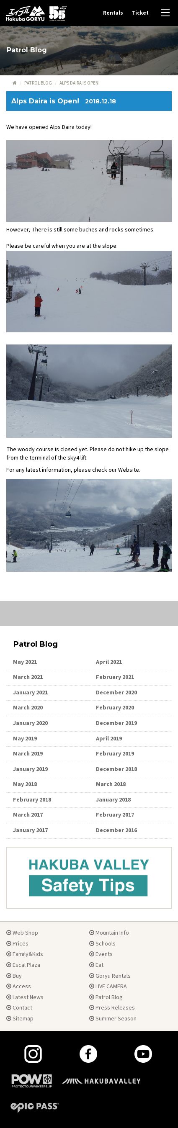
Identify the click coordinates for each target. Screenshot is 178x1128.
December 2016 (116, 830)
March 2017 (28, 815)
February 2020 (115, 708)
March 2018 (111, 784)
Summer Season (113, 1019)
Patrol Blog (38, 83)
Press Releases (112, 1008)
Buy (14, 976)
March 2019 (28, 754)
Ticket (140, 13)
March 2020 (28, 708)
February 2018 (32, 800)
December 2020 (116, 693)
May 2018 (25, 784)
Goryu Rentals (110, 976)
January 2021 (30, 693)
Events (101, 954)
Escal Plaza (23, 965)
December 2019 (116, 723)
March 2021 (28, 677)
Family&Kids (24, 954)
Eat (96, 965)
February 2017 (115, 815)
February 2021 (115, 677)
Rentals (113, 13)
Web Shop (22, 933)
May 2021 (25, 662)
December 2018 (116, 769)
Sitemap (20, 1019)
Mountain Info (109, 933)
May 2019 (25, 739)
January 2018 (113, 800)
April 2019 (109, 739)
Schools (102, 944)
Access (18, 986)
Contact (19, 1008)
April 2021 (109, 662)
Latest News (25, 997)
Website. (129, 470)
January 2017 (30, 830)
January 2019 (30, 769)
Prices (17, 944)
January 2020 (30, 723)
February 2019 (115, 754)
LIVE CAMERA (108, 986)
